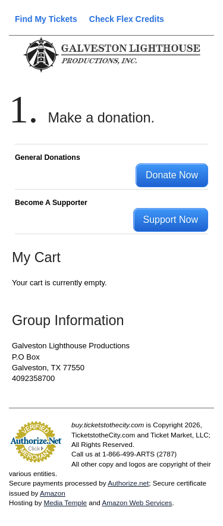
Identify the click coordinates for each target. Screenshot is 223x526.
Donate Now (172, 175)
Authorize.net (128, 483)
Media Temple (65, 502)
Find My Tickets (46, 19)
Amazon (52, 493)
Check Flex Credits (126, 19)
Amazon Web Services (137, 502)
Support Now (171, 220)
